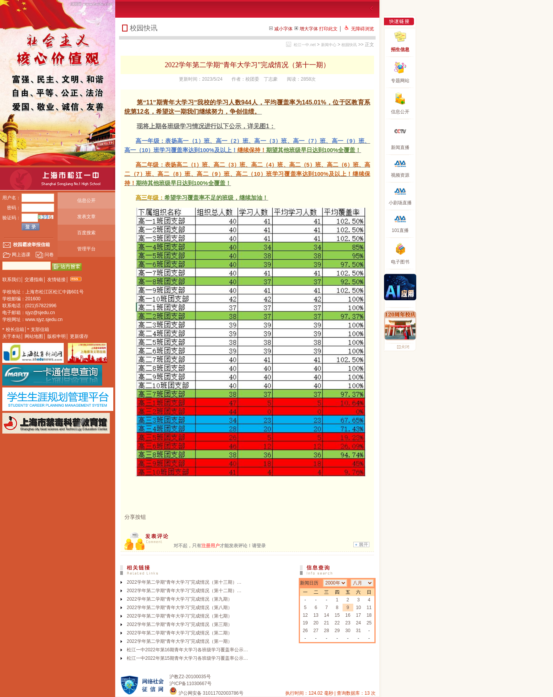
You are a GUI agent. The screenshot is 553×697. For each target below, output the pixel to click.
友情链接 (56, 279)
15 (336, 615)
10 (358, 607)
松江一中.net (305, 45)
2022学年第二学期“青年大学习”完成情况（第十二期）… (184, 590)
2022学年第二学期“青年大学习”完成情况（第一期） (179, 641)
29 (336, 630)
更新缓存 (79, 336)
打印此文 (328, 28)
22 (336, 623)
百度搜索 (86, 232)
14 (326, 615)
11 (368, 607)
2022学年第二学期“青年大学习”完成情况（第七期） (179, 616)
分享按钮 (135, 517)
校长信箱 (15, 329)
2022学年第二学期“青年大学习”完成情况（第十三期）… (184, 582)
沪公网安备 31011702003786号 (206, 693)
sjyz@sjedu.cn (40, 312)
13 (315, 615)
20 (315, 623)
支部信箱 (40, 329)
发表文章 (86, 216)
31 (358, 630)
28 (326, 630)
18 (368, 615)
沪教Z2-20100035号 (189, 676)
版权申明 (56, 336)
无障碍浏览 (362, 28)
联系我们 (11, 279)
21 (326, 623)
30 (347, 630)
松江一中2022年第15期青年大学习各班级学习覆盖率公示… (187, 658)
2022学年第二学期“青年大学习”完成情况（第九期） (179, 599)
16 (347, 615)
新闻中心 (328, 45)
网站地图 (34, 336)
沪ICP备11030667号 (190, 683)
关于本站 (11, 336)
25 (368, 623)
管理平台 (86, 249)
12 (305, 615)
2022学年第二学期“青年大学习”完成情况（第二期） (179, 633)
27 (315, 630)
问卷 (44, 254)
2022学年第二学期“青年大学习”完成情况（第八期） (179, 607)
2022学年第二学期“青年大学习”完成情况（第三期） (179, 624)
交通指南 (34, 279)
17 (358, 615)
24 (358, 623)
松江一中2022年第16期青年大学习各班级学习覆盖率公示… (187, 649)
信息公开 (86, 200)
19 (305, 623)
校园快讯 (349, 45)
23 (347, 623)
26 (305, 630)
